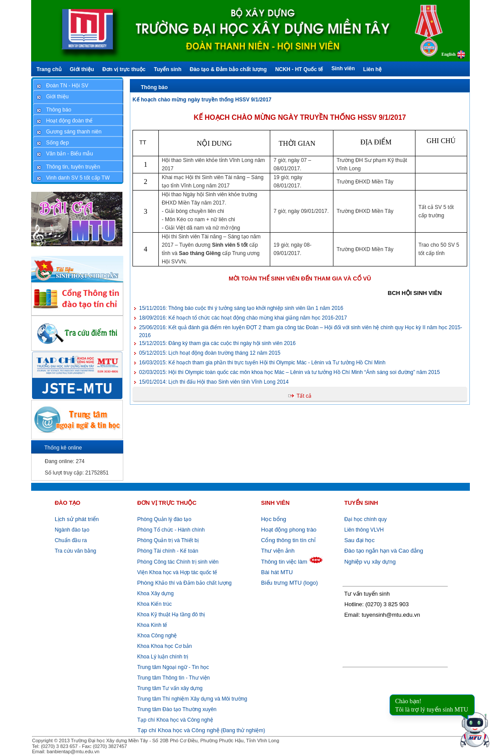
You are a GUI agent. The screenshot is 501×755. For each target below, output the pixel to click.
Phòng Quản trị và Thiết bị (167, 540)
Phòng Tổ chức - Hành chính (170, 530)
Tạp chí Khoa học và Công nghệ (175, 720)
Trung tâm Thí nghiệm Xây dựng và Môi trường (192, 699)
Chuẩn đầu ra (71, 540)
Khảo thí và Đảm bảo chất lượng (184, 583)
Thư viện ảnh (277, 550)
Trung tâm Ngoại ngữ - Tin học (173, 667)
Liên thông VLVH (364, 530)
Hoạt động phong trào (288, 529)
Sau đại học (359, 540)
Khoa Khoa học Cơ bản (164, 646)
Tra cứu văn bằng (76, 551)
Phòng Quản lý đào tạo (164, 519)
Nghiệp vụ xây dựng (370, 561)
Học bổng (273, 519)
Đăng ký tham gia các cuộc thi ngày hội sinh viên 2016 (217, 343)
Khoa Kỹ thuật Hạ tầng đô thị (170, 614)
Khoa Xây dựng (155, 593)
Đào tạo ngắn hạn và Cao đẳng (383, 550)
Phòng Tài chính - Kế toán (167, 551)
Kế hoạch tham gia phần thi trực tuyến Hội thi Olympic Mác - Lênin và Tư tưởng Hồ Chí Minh (262, 363)
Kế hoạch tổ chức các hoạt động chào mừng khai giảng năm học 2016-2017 (243, 318)
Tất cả (304, 396)
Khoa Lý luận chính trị (162, 657)
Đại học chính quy (365, 519)
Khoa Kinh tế (151, 625)
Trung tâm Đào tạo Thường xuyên (177, 709)
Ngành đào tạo (72, 530)
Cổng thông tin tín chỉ (288, 540)
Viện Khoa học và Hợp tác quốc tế (176, 572)
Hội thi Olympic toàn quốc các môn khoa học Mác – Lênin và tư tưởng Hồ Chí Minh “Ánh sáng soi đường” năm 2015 (289, 372)
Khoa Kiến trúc (154, 604)
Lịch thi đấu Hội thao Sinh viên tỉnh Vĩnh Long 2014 (214, 382)
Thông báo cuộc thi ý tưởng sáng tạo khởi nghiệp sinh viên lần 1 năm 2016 (241, 308)
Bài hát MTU (277, 572)
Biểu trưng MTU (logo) (289, 582)
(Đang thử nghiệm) (201, 730)
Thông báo (154, 87)
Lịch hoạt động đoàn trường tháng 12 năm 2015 (209, 353)
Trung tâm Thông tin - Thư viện (173, 678)
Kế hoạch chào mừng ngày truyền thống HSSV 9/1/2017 (202, 100)
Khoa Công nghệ (157, 636)
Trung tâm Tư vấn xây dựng (170, 688)
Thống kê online (63, 448)
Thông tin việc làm (284, 561)
